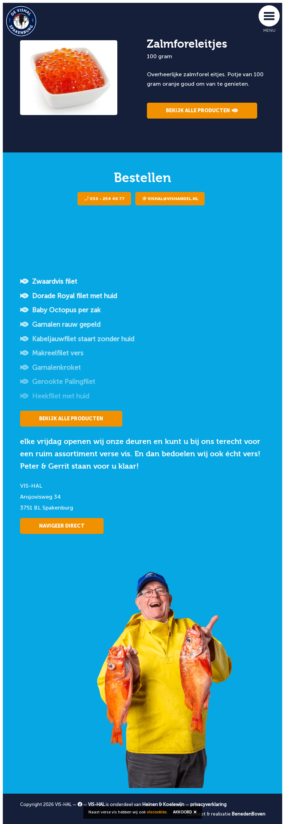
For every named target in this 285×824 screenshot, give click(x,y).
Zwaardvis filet (48, 281)
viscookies (157, 812)
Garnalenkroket (50, 367)
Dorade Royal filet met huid (68, 296)
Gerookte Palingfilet (57, 382)
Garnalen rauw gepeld (60, 324)
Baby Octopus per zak (60, 310)
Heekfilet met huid (54, 396)
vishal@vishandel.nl (170, 198)
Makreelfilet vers (51, 353)
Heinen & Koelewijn (163, 804)
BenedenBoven (248, 814)
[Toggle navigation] (269, 15)
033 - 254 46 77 (105, 198)
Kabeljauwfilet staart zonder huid (77, 339)
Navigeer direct (62, 526)
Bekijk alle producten (202, 111)
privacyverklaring (208, 804)
